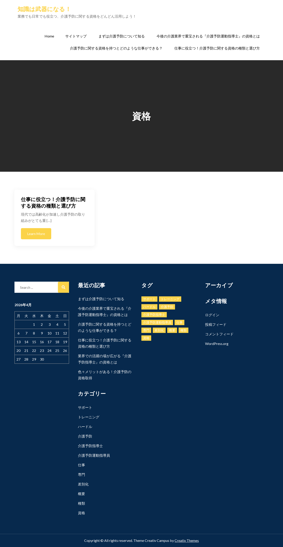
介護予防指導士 (90, 446)
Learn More (36, 233)
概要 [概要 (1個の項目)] (172, 330)
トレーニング (88, 417)
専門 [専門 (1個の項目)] (146, 330)
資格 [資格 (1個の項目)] (146, 338)
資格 (81, 513)
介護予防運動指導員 (94, 455)
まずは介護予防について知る (121, 36)
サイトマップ (76, 36)
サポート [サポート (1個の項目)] (149, 299)
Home (49, 36)
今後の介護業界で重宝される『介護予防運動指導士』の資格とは (208, 36)
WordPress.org (216, 343)
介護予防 (85, 436)
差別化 (83, 484)
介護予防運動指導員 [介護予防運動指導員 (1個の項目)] (157, 322)
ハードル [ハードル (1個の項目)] (149, 307)
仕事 (81, 465)
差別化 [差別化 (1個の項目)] (159, 330)
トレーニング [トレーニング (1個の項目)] (170, 299)
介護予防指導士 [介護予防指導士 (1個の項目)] (154, 314)
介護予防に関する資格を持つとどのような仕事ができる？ (116, 48)
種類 (81, 503)
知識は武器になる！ (44, 8)
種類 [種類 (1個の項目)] (183, 330)
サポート (85, 407)
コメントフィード (219, 334)
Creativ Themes (187, 540)
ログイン (212, 315)
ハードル (85, 426)
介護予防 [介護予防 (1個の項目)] (167, 307)
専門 (81, 474)
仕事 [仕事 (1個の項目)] (179, 322)
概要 (81, 493)
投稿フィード (215, 324)
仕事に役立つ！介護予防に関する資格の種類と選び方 (217, 48)
